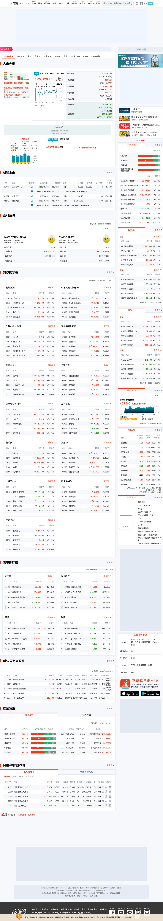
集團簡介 (45, 909)
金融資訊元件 (66, 909)
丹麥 (133, 672)
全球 (67, 3)
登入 (145, 3)
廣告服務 (54, 909)
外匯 (61, 3)
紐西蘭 (137, 642)
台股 (34, 3)
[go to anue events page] (137, 3)
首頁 (21, 3)
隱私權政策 (115, 917)
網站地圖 (93, 909)
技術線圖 (141, 49)
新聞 (28, 3)
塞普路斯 (134, 639)
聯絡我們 (77, 909)
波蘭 (150, 665)
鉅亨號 (91, 3)
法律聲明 (103, 909)
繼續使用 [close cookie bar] (128, 917)
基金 (55, 3)
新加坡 (154, 642)
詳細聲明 (116, 893)
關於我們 (35, 909)
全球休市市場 (140, 635)
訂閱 (98, 3)
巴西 (133, 665)
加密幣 (74, 3)
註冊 (150, 3)
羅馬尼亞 (146, 642)
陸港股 (47, 3)
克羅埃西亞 (141, 665)
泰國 (133, 645)
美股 (40, 3)
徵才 (85, 909)
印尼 (148, 639)
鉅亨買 (83, 3)
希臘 (142, 639)
